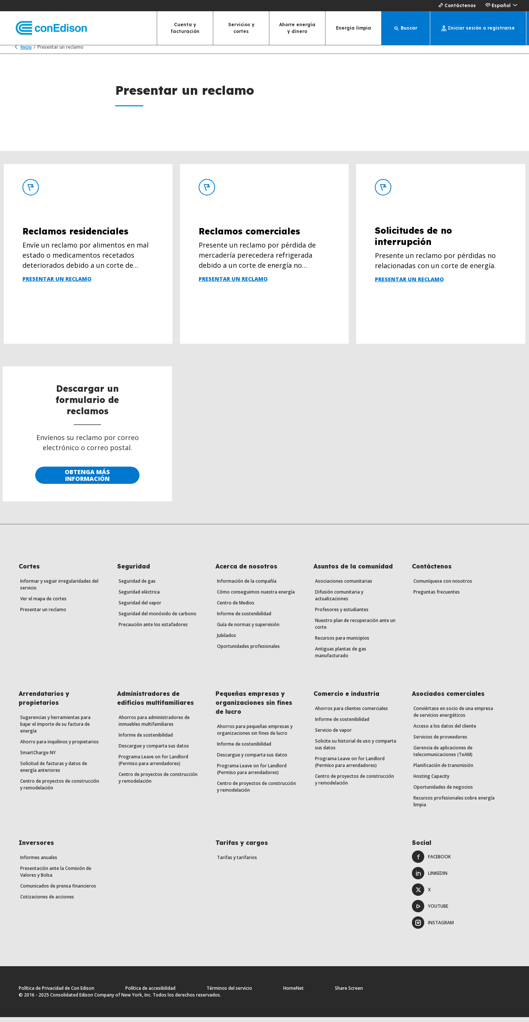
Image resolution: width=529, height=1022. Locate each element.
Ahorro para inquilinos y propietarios (59, 746)
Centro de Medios (235, 607)
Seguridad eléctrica (139, 597)
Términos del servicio (229, 993)
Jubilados (226, 640)
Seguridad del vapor (140, 607)
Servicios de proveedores (440, 742)
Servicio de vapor (333, 735)
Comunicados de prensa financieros (58, 891)
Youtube (430, 911)
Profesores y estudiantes (342, 614)
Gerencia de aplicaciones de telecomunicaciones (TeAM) (443, 755)
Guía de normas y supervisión (248, 629)
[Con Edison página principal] (45, 28)
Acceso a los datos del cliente (444, 731)
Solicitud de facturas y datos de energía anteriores (53, 771)
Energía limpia (353, 28)
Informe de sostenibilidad (244, 618)
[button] (501, 5)
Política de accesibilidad (150, 993)
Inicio (21, 52)
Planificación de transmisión (443, 770)
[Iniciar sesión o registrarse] (478, 28)
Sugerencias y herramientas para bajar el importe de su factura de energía (55, 729)
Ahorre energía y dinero (297, 28)
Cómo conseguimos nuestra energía (256, 597)
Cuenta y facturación (185, 28)
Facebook (431, 861)
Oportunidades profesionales (248, 651)
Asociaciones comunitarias (343, 586)
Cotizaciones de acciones (47, 901)
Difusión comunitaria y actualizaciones (339, 600)
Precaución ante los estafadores (153, 629)
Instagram (433, 927)
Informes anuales (38, 862)
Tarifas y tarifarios (237, 862)
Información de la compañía (246, 586)
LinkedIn (429, 878)
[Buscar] (406, 28)
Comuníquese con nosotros (442, 586)
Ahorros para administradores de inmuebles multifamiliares (154, 725)
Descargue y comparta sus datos (154, 750)
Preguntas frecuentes (436, 597)
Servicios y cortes (241, 28)
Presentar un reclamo (43, 614)
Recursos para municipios (342, 643)
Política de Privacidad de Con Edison (56, 993)
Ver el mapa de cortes (43, 603)
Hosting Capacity (431, 781)
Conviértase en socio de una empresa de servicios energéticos (453, 716)
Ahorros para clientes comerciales (351, 713)
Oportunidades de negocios (443, 792)
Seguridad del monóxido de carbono (157, 618)
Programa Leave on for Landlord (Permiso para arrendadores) (153, 764)
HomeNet (293, 993)
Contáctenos (456, 5)
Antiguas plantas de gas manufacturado (340, 657)
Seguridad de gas (137, 586)
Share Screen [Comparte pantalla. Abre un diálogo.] (349, 993)
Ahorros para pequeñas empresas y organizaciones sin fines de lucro (255, 734)
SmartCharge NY (38, 757)
